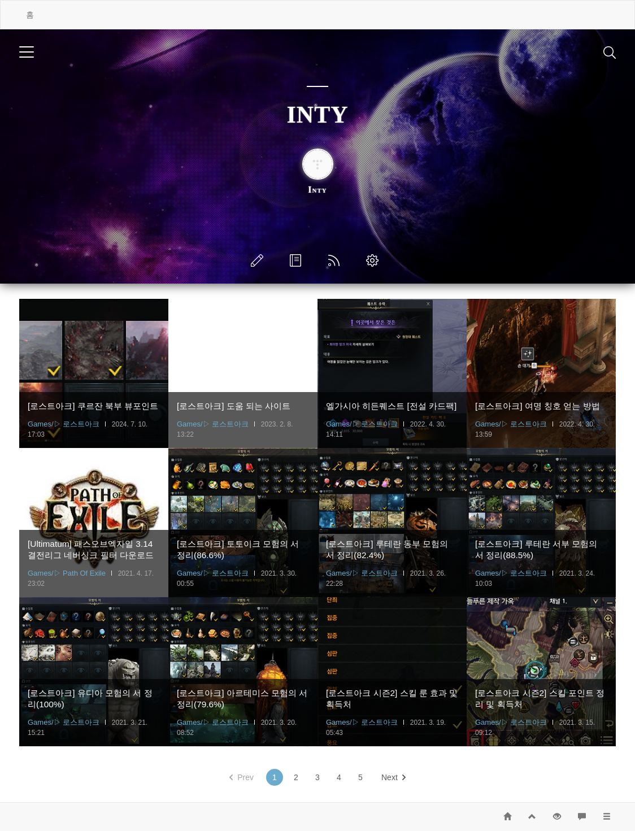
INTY (317, 115)
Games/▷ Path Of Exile (67, 573)
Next (393, 777)
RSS (336, 260)
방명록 (297, 260)
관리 (374, 260)
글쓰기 (259, 260)
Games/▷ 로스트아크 (63, 424)
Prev (241, 777)
